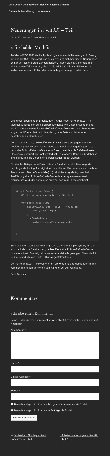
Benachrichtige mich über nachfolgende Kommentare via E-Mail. (51, 402)
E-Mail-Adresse (21, 374)
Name (15, 361)
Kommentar (18, 328)
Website (15, 388)
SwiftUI (52, 37)
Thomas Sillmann (38, 37)
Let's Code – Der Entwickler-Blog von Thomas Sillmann (39, 4)
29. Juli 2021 (16, 37)
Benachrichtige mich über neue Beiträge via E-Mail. (43, 408)
